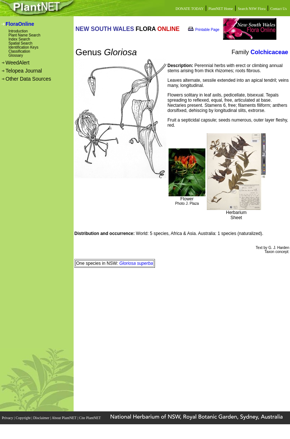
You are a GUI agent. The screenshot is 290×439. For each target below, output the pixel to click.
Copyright (24, 418)
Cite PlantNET (90, 418)
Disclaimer (41, 418)
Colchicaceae (269, 52)
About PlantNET (64, 418)
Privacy (8, 418)
